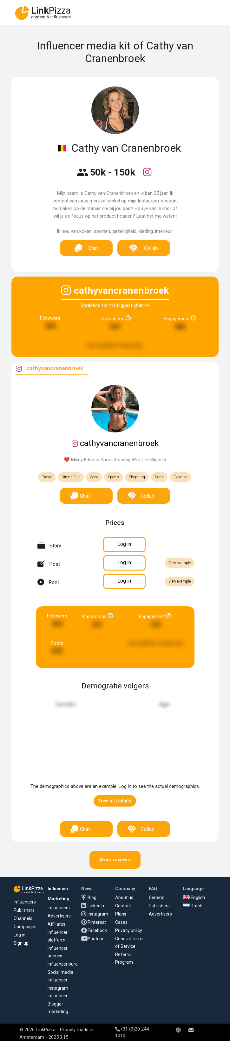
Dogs (159, 477)
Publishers (24, 910)
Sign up (21, 943)
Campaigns (25, 926)
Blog (92, 897)
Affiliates (56, 924)
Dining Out (71, 477)
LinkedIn (96, 905)
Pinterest (97, 922)
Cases (121, 922)
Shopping (137, 477)
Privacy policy (128, 930)
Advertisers (59, 915)
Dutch (192, 905)
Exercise (180, 477)
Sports (113, 477)
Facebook (97, 930)
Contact (123, 905)
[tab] (49, 368)
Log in (19, 934)
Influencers (25, 901)
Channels (23, 918)
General (156, 897)
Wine (94, 477)
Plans (120, 913)
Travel (47, 477)
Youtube (96, 938)
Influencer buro (63, 964)
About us (124, 897)
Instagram (98, 913)
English (194, 897)
